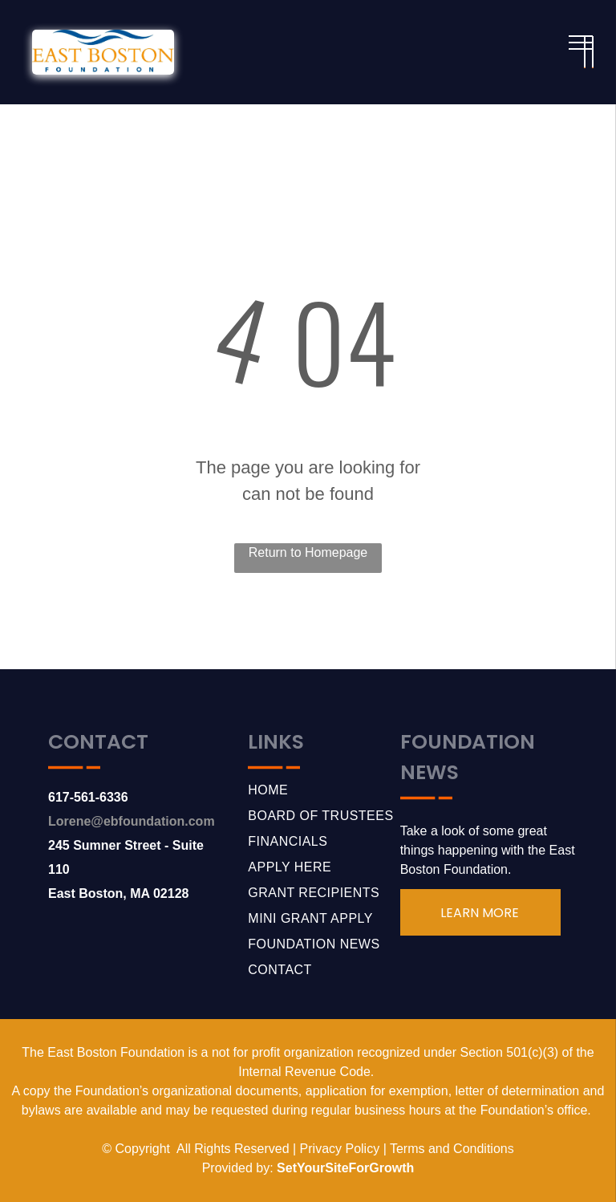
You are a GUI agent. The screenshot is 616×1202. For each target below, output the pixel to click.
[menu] (581, 42)
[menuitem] (323, 790)
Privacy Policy (340, 1148)
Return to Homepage (308, 552)
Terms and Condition (449, 1148)
